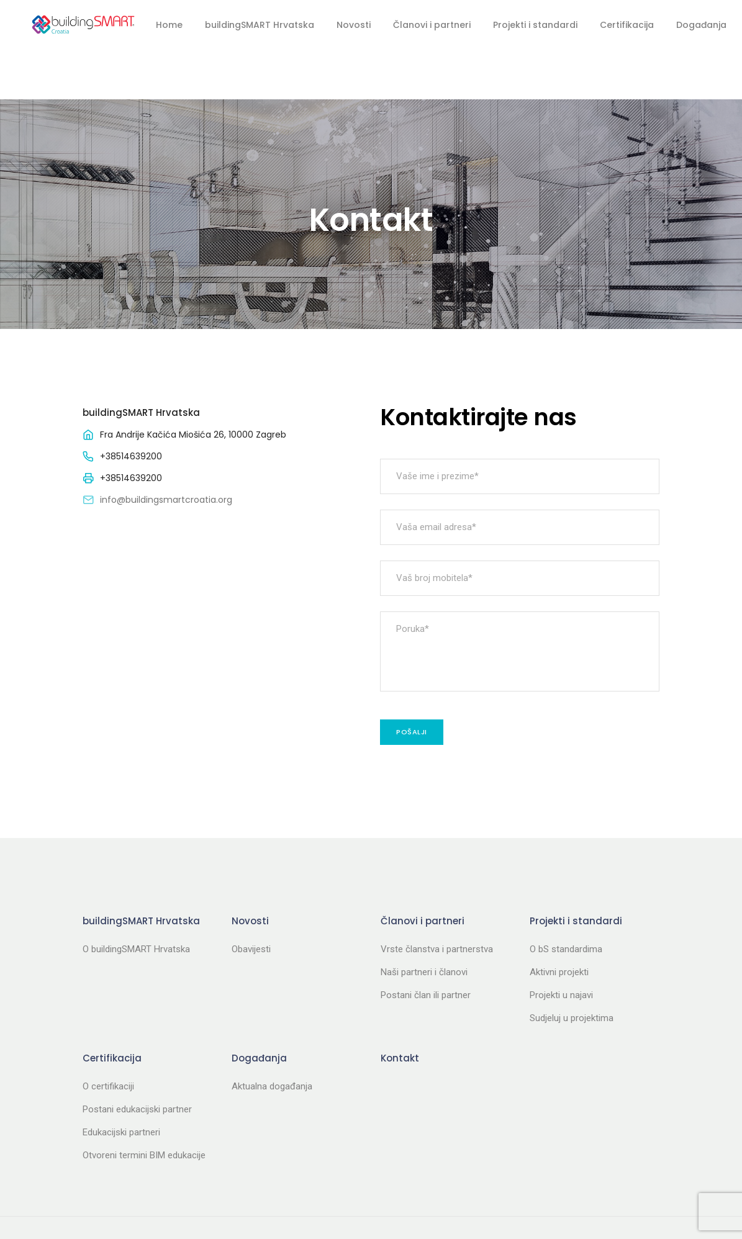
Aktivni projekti (559, 922)
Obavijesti (251, 899)
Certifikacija (627, 25)
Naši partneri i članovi (424, 922)
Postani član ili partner (426, 945)
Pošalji (411, 682)
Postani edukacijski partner (137, 1059)
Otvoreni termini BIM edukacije (144, 1105)
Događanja (701, 25)
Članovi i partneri (432, 25)
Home (169, 25)
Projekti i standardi (535, 25)
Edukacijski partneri (121, 1082)
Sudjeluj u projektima (571, 968)
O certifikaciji (108, 1036)
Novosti (354, 25)
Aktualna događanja (272, 1036)
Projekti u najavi (561, 945)
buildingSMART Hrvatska (259, 25)
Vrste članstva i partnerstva (437, 899)
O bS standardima (566, 899)
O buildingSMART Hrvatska (136, 899)
